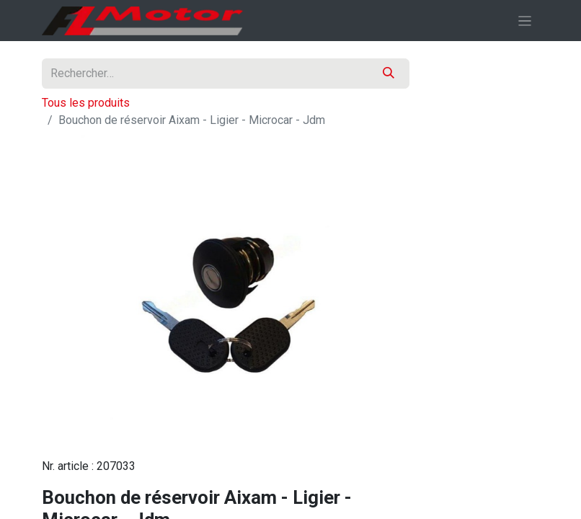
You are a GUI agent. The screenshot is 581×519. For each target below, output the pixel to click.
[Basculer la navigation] (525, 20)
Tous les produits (86, 103)
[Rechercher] (388, 73)
